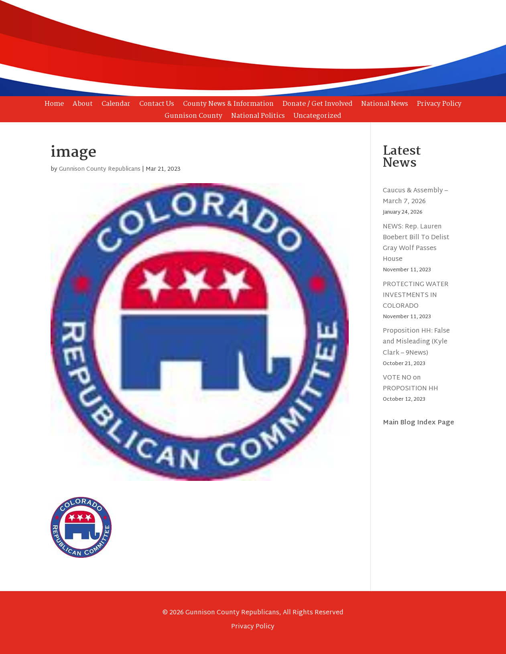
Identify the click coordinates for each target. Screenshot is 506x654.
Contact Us (156, 105)
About (83, 105)
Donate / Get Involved (317, 105)
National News (384, 105)
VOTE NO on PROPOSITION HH (410, 383)
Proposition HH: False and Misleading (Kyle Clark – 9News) (416, 342)
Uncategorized (317, 117)
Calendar (116, 105)
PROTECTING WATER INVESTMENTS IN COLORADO (416, 295)
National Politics (258, 117)
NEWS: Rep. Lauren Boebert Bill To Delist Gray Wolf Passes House (416, 243)
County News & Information (228, 105)
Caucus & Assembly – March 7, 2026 (415, 196)
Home (54, 105)
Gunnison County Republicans (99, 169)
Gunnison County (193, 117)
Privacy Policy (439, 105)
